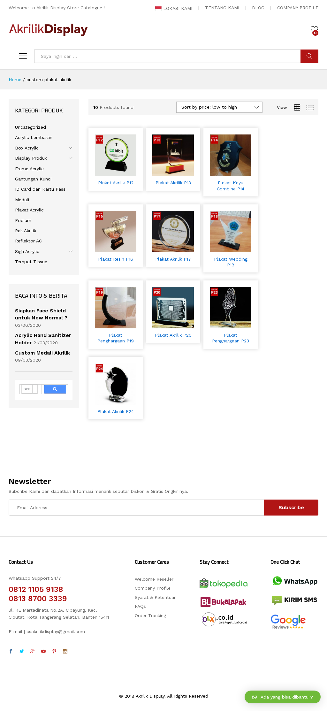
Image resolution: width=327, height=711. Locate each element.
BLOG (258, 7)
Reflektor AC (28, 240)
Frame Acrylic (29, 168)
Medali (22, 199)
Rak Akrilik (25, 230)
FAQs (140, 606)
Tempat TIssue (31, 261)
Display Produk (31, 158)
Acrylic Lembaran (33, 137)
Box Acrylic (27, 147)
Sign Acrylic (27, 251)
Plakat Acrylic (29, 209)
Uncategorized (30, 127)
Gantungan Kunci (33, 178)
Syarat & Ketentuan (156, 597)
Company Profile (153, 588)
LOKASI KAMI (173, 8)
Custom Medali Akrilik (42, 353)
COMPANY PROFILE (297, 7)
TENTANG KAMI (222, 7)
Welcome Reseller (154, 579)
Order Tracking (150, 615)
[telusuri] (27, 389)
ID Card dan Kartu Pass (40, 189)
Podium (23, 220)
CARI (309, 56)
